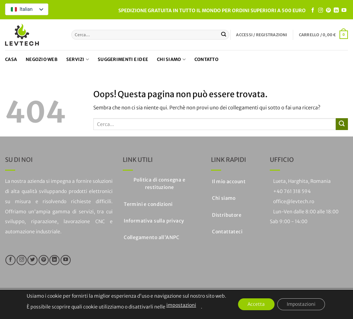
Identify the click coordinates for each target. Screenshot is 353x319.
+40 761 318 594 (292, 191)
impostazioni (179, 305)
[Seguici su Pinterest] (328, 10)
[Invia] (223, 34)
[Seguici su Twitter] (32, 260)
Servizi (77, 59)
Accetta (255, 304)
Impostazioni (302, 304)
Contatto (206, 59)
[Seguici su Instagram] (320, 10)
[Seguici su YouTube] (344, 10)
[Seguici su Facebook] (312, 10)
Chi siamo (171, 59)
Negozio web (41, 59)
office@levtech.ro (293, 201)
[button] (261, 35)
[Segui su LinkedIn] (336, 10)
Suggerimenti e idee (123, 59)
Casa (11, 59)
